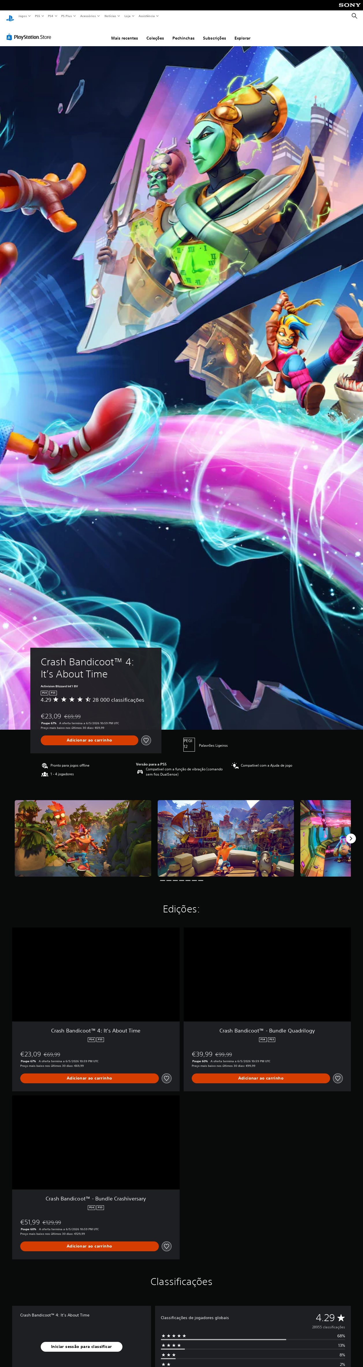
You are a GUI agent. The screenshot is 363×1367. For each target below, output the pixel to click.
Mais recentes (124, 32)
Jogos (22, 16)
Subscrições (214, 32)
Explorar (242, 32)
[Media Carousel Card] (83, 833)
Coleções (155, 32)
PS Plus (66, 16)
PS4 (50, 16)
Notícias (110, 16)
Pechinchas (183, 32)
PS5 (37, 16)
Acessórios (88, 16)
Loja (127, 16)
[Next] (351, 833)
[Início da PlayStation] (10, 16)
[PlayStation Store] (30, 31)
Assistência (146, 16)
